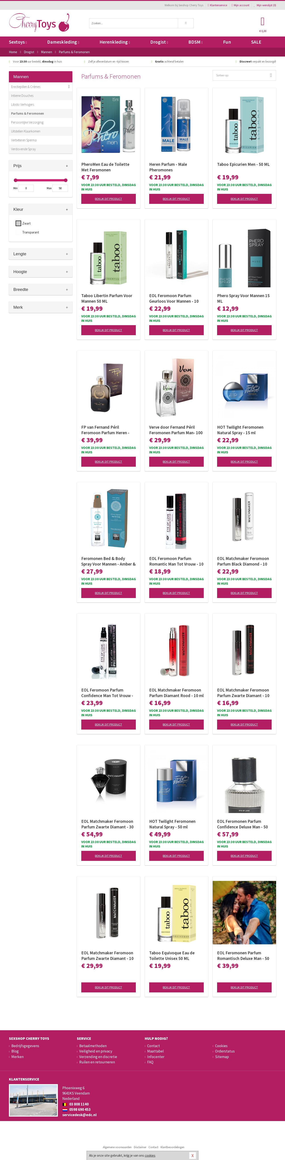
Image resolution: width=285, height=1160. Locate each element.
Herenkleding (115, 42)
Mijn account (240, 5)
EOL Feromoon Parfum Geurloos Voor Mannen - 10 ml (174, 298)
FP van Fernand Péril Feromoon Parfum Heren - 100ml (105, 430)
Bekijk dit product (108, 199)
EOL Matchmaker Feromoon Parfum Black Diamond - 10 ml (243, 561)
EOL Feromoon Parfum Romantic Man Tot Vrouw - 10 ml (176, 561)
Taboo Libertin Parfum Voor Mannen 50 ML (106, 298)
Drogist (159, 42)
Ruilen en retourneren (97, 1062)
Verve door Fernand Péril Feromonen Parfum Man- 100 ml (176, 430)
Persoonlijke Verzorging (27, 122)
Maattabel (155, 1051)
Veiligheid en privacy (95, 1051)
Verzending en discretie (98, 1056)
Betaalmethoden (93, 1045)
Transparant (30, 232)
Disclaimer (140, 1147)
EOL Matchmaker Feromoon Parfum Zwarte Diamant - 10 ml (243, 692)
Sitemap (222, 1056)
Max (49, 188)
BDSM (195, 42)
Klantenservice (217, 5)
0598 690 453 (76, 1109)
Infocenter (155, 1056)
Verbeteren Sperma (24, 140)
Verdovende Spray (23, 149)
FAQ (150, 1062)
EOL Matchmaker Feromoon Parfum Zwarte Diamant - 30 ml (107, 824)
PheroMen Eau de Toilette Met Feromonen (105, 167)
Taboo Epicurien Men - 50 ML (243, 164)
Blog (15, 1051)
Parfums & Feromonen (27, 113)
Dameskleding (63, 42)
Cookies (221, 1045)
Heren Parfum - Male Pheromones (168, 167)
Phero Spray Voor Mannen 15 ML (243, 298)
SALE (256, 42)
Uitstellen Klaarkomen (25, 131)
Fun (227, 42)
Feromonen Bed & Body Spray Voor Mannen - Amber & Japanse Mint (108, 561)
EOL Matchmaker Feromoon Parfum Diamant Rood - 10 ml (176, 692)
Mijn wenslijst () (265, 5)
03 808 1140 (75, 1104)
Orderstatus (225, 1051)
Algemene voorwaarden (117, 1147)
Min (15, 188)
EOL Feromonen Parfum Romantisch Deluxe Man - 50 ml (243, 955)
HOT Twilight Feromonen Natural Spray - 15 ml (240, 429)
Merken (17, 1056)
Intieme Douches (22, 95)
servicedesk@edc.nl (79, 1114)
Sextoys (18, 42)
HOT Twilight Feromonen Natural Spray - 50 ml (172, 824)
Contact (153, 1045)
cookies (150, 1155)
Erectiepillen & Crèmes (25, 87)
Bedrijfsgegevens (25, 1045)
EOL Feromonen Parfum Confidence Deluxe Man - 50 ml (242, 824)
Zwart (26, 223)
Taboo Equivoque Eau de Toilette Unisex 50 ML (172, 955)
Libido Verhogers (22, 104)
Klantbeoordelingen (172, 1147)
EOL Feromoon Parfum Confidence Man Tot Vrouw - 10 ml (107, 692)
